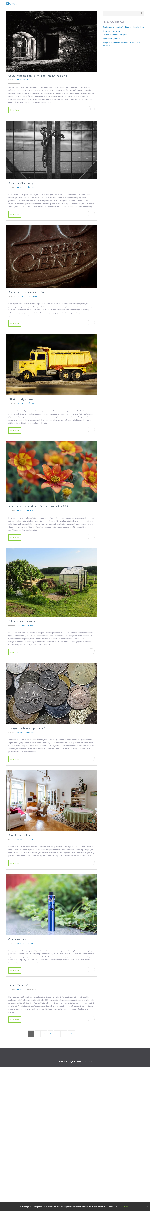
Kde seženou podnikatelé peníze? (27, 292)
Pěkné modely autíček (20, 399)
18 (71, 1034)
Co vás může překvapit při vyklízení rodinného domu (37, 75)
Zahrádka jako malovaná (22, 621)
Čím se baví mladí (18, 939)
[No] (147, 1207)
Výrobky (30, 187)
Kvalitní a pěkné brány (20, 183)
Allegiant (71, 1061)
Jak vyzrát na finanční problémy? (26, 728)
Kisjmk (11, 3)
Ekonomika (32, 296)
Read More (14, 110)
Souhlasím (124, 1207)
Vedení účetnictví (18, 985)
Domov (30, 510)
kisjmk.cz (21, 80)
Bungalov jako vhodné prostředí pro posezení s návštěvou (40, 506)
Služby (30, 80)
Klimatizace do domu (20, 835)
